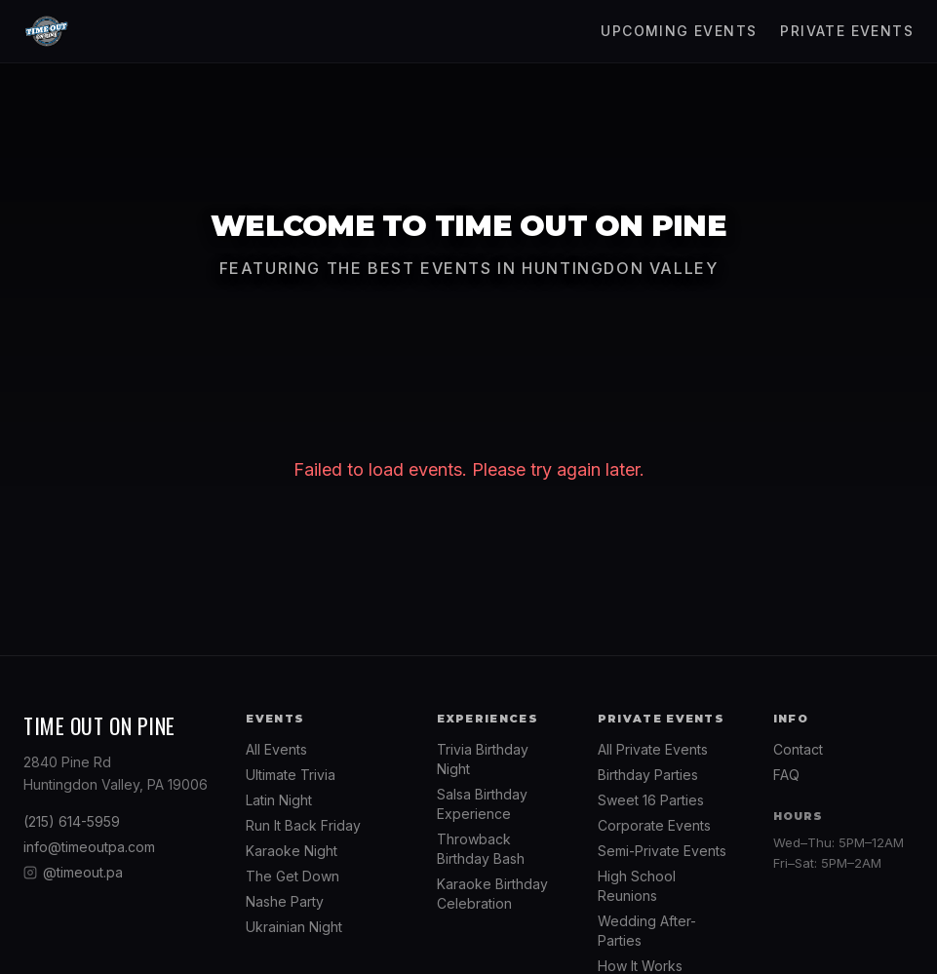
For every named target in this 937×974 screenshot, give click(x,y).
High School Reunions (637, 886)
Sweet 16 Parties (651, 800)
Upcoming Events (679, 30)
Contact (798, 749)
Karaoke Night (291, 850)
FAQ (786, 774)
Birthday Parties (648, 774)
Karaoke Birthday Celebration (492, 894)
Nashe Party (285, 901)
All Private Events (653, 749)
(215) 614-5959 (71, 821)
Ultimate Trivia (290, 774)
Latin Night (279, 800)
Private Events (847, 30)
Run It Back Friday (303, 825)
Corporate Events (654, 825)
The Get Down (292, 876)
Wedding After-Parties (647, 931)
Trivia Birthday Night (482, 759)
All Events (276, 749)
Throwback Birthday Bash (481, 849)
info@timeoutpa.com (89, 846)
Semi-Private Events (662, 850)
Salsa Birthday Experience (482, 804)
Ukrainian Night (294, 926)
